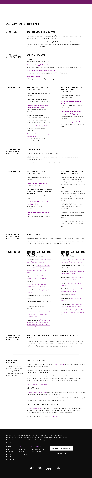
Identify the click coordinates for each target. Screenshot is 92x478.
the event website (53, 416)
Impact (21, 451)
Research (22, 449)
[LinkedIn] (58, 454)
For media (10, 451)
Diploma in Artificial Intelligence (37, 392)
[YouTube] (61, 454)
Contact (9, 446)
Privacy (9, 457)
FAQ (7, 449)
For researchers (37, 449)
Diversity (9, 454)
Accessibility (11, 459)
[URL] (65, 454)
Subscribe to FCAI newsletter (61, 448)
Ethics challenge (60, 364)
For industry (36, 451)
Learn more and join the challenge (37, 384)
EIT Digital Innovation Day (35, 408)
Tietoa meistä (24, 454)
